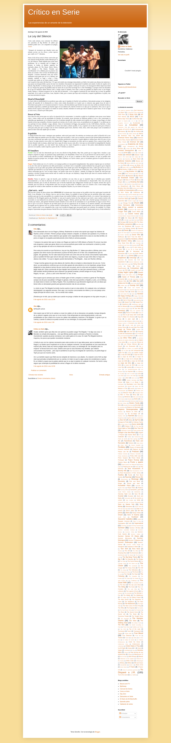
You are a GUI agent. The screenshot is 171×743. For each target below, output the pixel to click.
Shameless (129, 506)
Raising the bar (128, 466)
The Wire (121, 625)
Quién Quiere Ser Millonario (129, 464)
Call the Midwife (132, 194)
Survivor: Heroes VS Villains (128, 536)
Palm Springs (134, 439)
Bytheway (123, 686)
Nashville (131, 416)
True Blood (138, 633)
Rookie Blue (121, 487)
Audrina (133, 152)
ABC (139, 121)
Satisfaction (137, 492)
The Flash (135, 574)
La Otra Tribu (126, 338)
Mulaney (120, 411)
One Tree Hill (138, 428)
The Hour (123, 585)
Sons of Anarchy (133, 515)
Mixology (140, 401)
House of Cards (131, 312)
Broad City (140, 184)
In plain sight (130, 319)
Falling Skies (137, 264)
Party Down (139, 443)
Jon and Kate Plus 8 (134, 327)
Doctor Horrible (124, 234)
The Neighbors (129, 601)
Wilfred (129, 663)
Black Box (138, 173)
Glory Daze (134, 283)
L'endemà (140, 335)
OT (140, 434)
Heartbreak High (136, 304)
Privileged (121, 460)
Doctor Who (136, 235)
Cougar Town (122, 211)
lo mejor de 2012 (138, 354)
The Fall (126, 574)
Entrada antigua (104, 375)
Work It (131, 665)
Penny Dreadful (135, 445)
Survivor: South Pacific (133, 544)
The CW (140, 568)
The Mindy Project (135, 597)
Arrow (125, 152)
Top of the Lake (134, 629)
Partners (131, 443)
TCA (142, 546)
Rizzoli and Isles (133, 483)
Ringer (120, 483)
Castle (133, 198)
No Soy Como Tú (125, 424)
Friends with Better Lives (128, 274)
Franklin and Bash (136, 270)
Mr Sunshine (121, 407)
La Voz (130, 342)
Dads (135, 220)
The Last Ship (132, 589)
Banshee (127, 159)
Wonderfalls (123, 665)
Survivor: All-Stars (135, 528)
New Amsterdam (138, 418)
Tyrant (127, 637)
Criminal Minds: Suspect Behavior (127, 216)
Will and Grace (138, 663)
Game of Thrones (128, 277)
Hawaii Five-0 (128, 302)
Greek (132, 291)
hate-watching (137, 300)
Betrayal (132, 165)
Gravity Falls (124, 291)
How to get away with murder (132, 314)
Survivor (121, 528)
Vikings (130, 654)
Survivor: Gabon (135, 534)
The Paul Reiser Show (126, 610)
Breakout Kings (131, 184)
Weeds (141, 656)
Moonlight (138, 405)
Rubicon (140, 487)
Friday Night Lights (125, 272)
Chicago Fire (127, 203)
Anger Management (128, 146)
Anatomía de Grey (135, 144)
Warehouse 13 (138, 654)
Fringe (140, 275)
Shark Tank (138, 506)
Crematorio (121, 213)
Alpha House (132, 133)
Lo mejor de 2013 (126, 356)
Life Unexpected (136, 350)
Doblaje (141, 232)
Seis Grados (129, 500)
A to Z (133, 121)
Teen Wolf (124, 549)
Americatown (121, 144)
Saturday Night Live (124, 494)
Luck (139, 375)
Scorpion (130, 496)
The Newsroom (130, 603)
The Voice (132, 621)
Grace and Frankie (134, 287)
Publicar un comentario (38, 370)
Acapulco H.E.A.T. (123, 123)
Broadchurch (124, 186)
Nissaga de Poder (123, 422)
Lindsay (129, 352)
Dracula (138, 241)
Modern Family (134, 403)
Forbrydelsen (134, 268)
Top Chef (123, 629)
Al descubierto (138, 129)
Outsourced (137, 436)
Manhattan (121, 384)
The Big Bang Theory (129, 557)
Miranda (129, 399)
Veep (139, 648)
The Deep (123, 570)
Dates (119, 226)
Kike (35, 229)
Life (142, 348)
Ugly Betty (134, 637)
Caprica (139, 196)
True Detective (127, 635)
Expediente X (122, 262)
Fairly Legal (127, 264)
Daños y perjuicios (126, 224)
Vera (133, 650)
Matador (132, 388)
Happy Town (137, 296)
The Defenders (133, 570)
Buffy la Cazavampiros (127, 190)
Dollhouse (121, 237)
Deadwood (128, 226)
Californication (122, 194)
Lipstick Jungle (138, 352)
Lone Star (121, 367)
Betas (125, 165)
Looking (129, 367)
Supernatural (138, 523)
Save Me (137, 494)
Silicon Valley (130, 510)
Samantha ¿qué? (135, 489)
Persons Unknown (123, 449)
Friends (140, 272)
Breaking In (121, 184)
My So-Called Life (134, 413)
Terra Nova (136, 549)
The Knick (131, 587)
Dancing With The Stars (135, 222)
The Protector (137, 610)
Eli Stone (130, 253)
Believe (129, 163)
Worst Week (123, 667)
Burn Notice (125, 192)
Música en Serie (132, 411)
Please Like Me (123, 451)
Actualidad (133, 125)
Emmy (131, 255)
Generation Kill (137, 279)
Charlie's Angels (131, 200)
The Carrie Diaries (133, 561)
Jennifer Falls (129, 325)
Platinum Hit (136, 449)
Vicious (126, 652)
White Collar (130, 660)
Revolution (121, 481)
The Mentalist (128, 593)
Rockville (138, 485)
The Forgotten (133, 576)
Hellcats (132, 306)
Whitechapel (139, 660)
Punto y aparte (136, 462)
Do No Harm (123, 232)
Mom (119, 405)
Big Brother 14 (135, 169)
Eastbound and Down (124, 245)
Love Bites (121, 375)
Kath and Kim (131, 331)
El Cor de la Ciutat (132, 249)
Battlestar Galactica (124, 161)
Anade (30, 46)
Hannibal (140, 294)
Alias (129, 131)
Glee (138, 281)
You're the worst (123, 675)
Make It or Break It (133, 382)
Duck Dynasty (136, 243)
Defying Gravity (130, 228)
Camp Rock (131, 196)
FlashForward (122, 268)
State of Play (137, 521)
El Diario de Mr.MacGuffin (128, 699)
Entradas (123, 713)
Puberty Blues (122, 462)
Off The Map (137, 426)
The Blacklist (129, 559)
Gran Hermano (130, 289)
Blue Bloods (139, 175)
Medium (130, 390)
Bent (119, 165)
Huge (139, 317)
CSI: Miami (128, 218)
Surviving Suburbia (136, 525)
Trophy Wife (128, 633)
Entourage (133, 258)
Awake (120, 155)
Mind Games (121, 399)
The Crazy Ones (130, 568)
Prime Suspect (123, 458)
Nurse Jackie (136, 424)
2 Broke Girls (132, 114)
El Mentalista (134, 251)
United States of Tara (133, 646)
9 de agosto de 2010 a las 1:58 (44, 322)
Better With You (127, 167)
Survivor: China (129, 532)
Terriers (120, 550)
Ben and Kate (137, 163)
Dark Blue (138, 224)
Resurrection (124, 479)
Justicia (138, 329)
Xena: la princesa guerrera (130, 670)
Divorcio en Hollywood (137, 230)
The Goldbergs (132, 580)
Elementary (121, 253)
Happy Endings (125, 296)
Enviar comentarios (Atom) (46, 378)
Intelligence (130, 321)
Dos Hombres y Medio (135, 239)
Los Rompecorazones (131, 369)
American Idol (134, 142)
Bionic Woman (129, 173)
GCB (128, 279)
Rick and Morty (135, 481)
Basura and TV (125, 684)
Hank (133, 294)
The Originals (131, 608)
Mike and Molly (137, 396)
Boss (126, 182)
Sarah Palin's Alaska (124, 492)
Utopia (130, 648)
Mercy (134, 394)
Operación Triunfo (126, 430)
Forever (120, 270)
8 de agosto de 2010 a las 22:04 (44, 299)
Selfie (138, 500)
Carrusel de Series (126, 689)
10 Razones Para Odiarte (134, 112)
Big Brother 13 (124, 169)
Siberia (132, 508)
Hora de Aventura (135, 310)
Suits (129, 523)
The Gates (127, 578)
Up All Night (121, 648)
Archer (128, 148)
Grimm (139, 291)
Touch (129, 631)
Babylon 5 (138, 154)
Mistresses (133, 401)
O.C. (119, 426)
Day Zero (123, 694)
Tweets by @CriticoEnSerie (127, 87)
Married (130, 386)
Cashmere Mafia (123, 198)
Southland (134, 517)
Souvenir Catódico (125, 519)
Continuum (131, 209)
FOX (126, 270)
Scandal (120, 496)
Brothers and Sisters (137, 188)
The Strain (133, 614)
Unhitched (120, 646)
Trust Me (137, 635)
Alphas (141, 133)
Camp (124, 196)
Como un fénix (125, 691)
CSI (119, 218)
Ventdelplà (127, 650)
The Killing (121, 587)
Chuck (136, 203)
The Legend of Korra (132, 591)
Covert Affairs (136, 211)
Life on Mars (124, 350)
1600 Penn (121, 114)
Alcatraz (122, 131)
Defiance (120, 228)
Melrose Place (127, 392)
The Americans (133, 553)
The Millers (123, 597)
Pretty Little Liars (135, 456)
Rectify (130, 475)
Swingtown (121, 546)
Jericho (138, 325)
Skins (127, 513)
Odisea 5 (128, 426)
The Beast (130, 555)
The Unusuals (125, 618)
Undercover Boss (123, 644)
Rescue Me (139, 477)
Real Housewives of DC (136, 470)
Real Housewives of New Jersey (130, 473)
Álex (35, 306)
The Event (135, 572)
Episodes (130, 259)
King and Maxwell (123, 335)
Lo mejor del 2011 (124, 363)
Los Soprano (129, 371)
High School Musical (124, 308)
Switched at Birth (132, 546)
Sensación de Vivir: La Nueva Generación (129, 502)
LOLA (139, 365)
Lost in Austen (131, 373)
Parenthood (128, 441)
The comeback (133, 565)
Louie (139, 373)
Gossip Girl (134, 285)
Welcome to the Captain (127, 658)
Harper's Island (132, 298)
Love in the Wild (130, 375)
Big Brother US (52, 218)
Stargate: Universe (124, 521)
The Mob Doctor (123, 599)
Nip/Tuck (138, 420)
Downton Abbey (126, 241)
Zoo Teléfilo (133, 675)
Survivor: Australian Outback (126, 530)
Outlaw (129, 436)
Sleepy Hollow (136, 512)
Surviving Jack (125, 525)
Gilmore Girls (122, 281)
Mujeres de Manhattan (134, 407)
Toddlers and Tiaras (137, 627)
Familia (120, 266)
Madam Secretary (131, 380)
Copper (139, 209)
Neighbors (129, 418)
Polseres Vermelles (135, 453)
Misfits (136, 399)
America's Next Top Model (130, 135)
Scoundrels (127, 498)
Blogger (97, 732)
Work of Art (139, 665)
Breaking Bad (135, 182)
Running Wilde (124, 489)
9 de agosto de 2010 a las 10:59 (44, 366)
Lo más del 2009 (125, 354)
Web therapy (132, 656)
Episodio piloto (125, 701)
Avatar (139, 152)
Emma (125, 255)
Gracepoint (121, 289)
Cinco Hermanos (124, 205)
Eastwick (134, 245)
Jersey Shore (122, 327)
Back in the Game (123, 156)
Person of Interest (135, 447)
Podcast (135, 451)
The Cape (122, 561)
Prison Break (136, 458)
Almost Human (122, 133)
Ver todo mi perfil (123, 55)
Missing (126, 401)
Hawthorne (125, 304)
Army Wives (136, 148)
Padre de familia (122, 439)
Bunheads (140, 190)
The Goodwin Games (137, 582)
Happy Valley (122, 298)
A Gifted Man (136, 118)
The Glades (135, 578)
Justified (121, 331)
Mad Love (134, 378)
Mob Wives (123, 403)
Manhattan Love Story (134, 384)
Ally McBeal (137, 131)
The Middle (126, 595)
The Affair (135, 550)
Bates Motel (136, 159)
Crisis (139, 216)
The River (121, 612)
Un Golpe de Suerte (128, 640)
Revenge (135, 479)
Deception (137, 226)
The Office (121, 608)
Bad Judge (135, 156)
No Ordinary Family (137, 422)
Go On (141, 283)
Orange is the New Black (126, 432)
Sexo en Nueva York (126, 504)
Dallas (141, 220)
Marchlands (121, 386)
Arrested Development (126, 150)
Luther (127, 378)
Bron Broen (136, 186)
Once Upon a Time (124, 428)
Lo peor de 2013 (129, 365)
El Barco (127, 247)
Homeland (121, 310)
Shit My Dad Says (123, 508)
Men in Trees (124, 394)
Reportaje (128, 477)
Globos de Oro (123, 283)
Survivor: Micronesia (125, 538)
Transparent (137, 631)
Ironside (137, 321)
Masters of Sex (123, 388)
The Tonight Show (137, 616)
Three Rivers (126, 627)
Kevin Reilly (138, 333)
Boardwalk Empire (127, 178)
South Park (122, 517)
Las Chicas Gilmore (130, 344)
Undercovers (136, 644)
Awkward (129, 155)
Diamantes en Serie (126, 696)
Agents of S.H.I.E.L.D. (125, 129)
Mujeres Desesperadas (128, 409)
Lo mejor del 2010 (135, 361)
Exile (138, 259)
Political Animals (122, 453)
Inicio (71, 375)
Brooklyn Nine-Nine (124, 188)
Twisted (120, 637)
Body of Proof (130, 180)
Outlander (121, 436)
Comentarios (124, 717)
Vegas (120, 650)
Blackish (130, 175)
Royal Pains (131, 487)
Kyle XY (132, 335)
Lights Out (121, 352)
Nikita (130, 420)
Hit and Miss (136, 308)
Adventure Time (122, 127)
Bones (139, 180)
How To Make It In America (126, 317)
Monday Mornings (128, 405)
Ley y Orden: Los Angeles (131, 348)
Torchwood (121, 631)
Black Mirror (121, 175)
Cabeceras (136, 192)
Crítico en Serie (54, 12)
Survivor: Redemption (125, 542)
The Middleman (138, 595)
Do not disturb (133, 232)
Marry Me (137, 386)
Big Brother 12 (43, 218)
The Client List (133, 563)
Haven (120, 302)
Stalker (139, 519)
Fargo (129, 266)
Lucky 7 (120, 378)
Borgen (120, 182)
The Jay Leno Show (134, 585)
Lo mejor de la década (131, 359)
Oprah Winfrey (137, 430)
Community (139, 205)
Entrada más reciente (36, 375)
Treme (120, 633)
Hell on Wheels (122, 306)
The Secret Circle (132, 612)
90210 (132, 116)
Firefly (138, 266)
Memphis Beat (139, 392)
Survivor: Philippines (134, 540)
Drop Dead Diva (123, 243)
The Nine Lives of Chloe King (132, 605)
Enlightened (122, 258)
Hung (119, 319)
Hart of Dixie (127, 300)
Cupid (130, 220)
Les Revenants (130, 346)
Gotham (120, 287)
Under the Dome (134, 642)
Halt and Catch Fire (123, 294)
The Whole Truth (136, 623)
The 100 (127, 550)
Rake (136, 466)
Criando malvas (133, 214)
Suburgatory (121, 523)
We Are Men (123, 656)
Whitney (122, 663)
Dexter (126, 230)
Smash (120, 515)
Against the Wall (135, 127)
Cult (125, 220)
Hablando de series (126, 704)
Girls (130, 281)
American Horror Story (125, 138)
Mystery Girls (121, 415)
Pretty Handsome (123, 456)
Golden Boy (123, 285)
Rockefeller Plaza (124, 485)
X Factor (132, 667)
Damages (123, 222)
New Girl (123, 420)
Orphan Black (132, 434)
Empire (139, 255)
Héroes (138, 306)
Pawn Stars (124, 445)
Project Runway (133, 460)
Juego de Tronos (124, 329)
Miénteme (127, 396)
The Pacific (140, 608)
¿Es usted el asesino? (124, 110)
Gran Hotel (140, 289)
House (120, 312)
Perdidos (121, 447)
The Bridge (139, 559)
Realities (121, 475)
